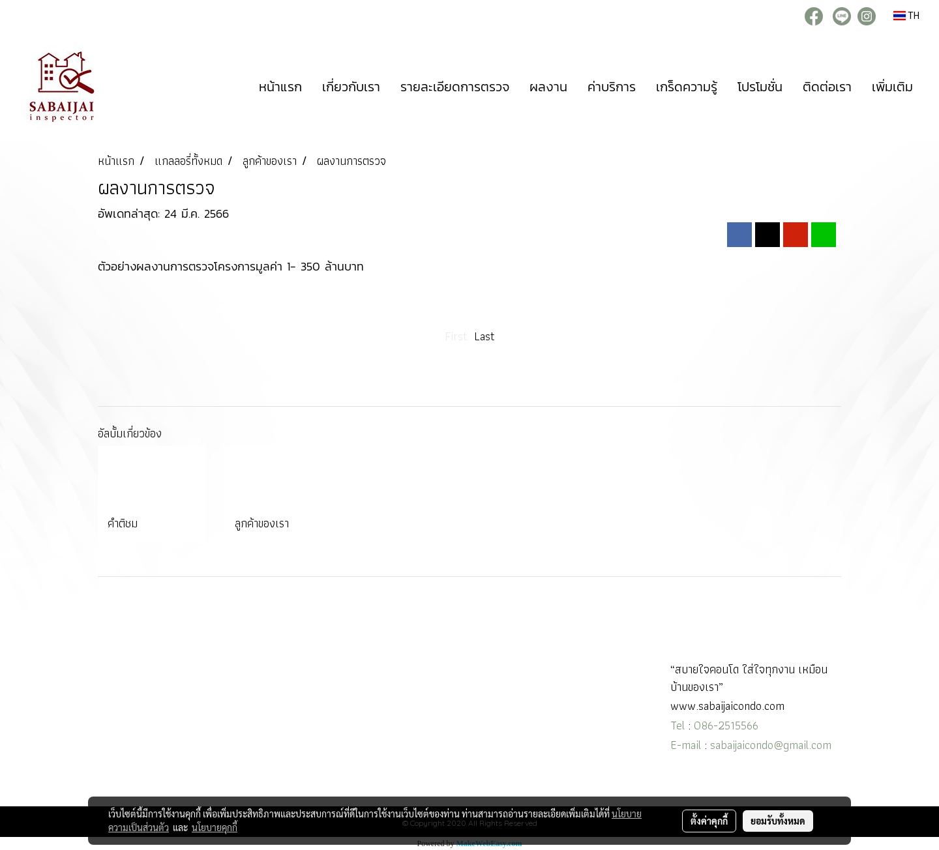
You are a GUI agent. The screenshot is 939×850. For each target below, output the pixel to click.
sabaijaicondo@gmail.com (770, 744)
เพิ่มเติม (892, 86)
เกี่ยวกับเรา (351, 86)
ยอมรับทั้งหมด (778, 821)
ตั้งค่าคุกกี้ (709, 821)
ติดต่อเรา (827, 86)
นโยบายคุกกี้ (214, 827)
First (456, 336)
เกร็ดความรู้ (686, 86)
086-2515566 (726, 725)
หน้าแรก (280, 86)
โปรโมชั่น (760, 86)
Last (484, 336)
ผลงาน (548, 86)
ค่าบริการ (612, 86)
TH (906, 15)
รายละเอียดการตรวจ (454, 86)
